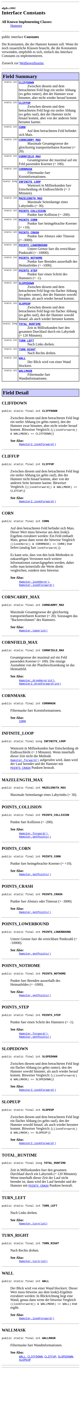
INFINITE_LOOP (30, 186)
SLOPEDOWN (26, 293)
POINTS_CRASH (29, 239)
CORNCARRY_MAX (30, 142)
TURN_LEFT (26, 352)
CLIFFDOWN (26, 83)
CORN (22, 129)
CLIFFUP (25, 104)
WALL (22, 371)
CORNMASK (25, 173)
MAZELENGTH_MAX (30, 203)
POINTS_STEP (28, 279)
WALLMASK (25, 384)
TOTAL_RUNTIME (30, 335)
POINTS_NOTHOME (30, 266)
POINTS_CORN (28, 226)
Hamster (16, 26)
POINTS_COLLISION (32, 217)
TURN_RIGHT (27, 361)
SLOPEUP (25, 314)
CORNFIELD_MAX (30, 159)
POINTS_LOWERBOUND (33, 253)
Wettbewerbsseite (31, 63)
